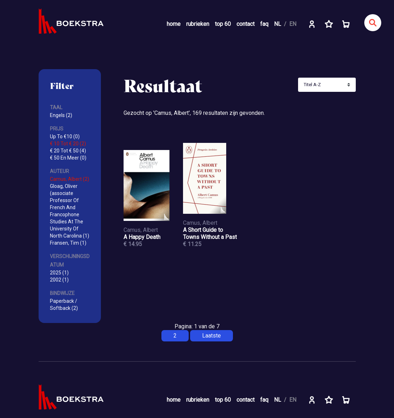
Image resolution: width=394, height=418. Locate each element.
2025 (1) (59, 272)
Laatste (211, 335)
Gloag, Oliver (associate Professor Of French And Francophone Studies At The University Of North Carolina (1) (69, 211)
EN (292, 24)
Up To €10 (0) (65, 136)
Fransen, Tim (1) (68, 243)
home (174, 24)
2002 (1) (59, 280)
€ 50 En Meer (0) (68, 158)
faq (264, 24)
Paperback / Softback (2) (64, 304)
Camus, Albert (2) (69, 179)
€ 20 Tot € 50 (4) (68, 151)
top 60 (223, 24)
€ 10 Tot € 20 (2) (68, 143)
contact (245, 24)
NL (277, 24)
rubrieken (197, 24)
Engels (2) (61, 115)
